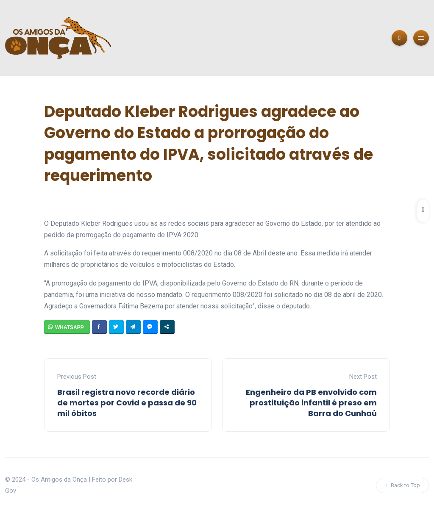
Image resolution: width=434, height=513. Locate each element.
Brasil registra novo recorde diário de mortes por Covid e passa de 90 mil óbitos (127, 403)
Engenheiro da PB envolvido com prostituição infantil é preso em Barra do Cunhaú (311, 403)
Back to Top (402, 485)
